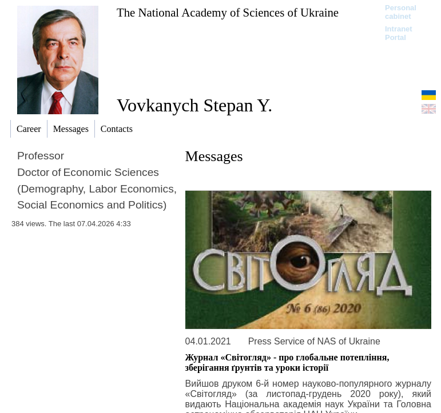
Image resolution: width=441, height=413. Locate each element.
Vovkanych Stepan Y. (194, 105)
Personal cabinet (400, 12)
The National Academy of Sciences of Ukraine (228, 12)
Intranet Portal (398, 33)
